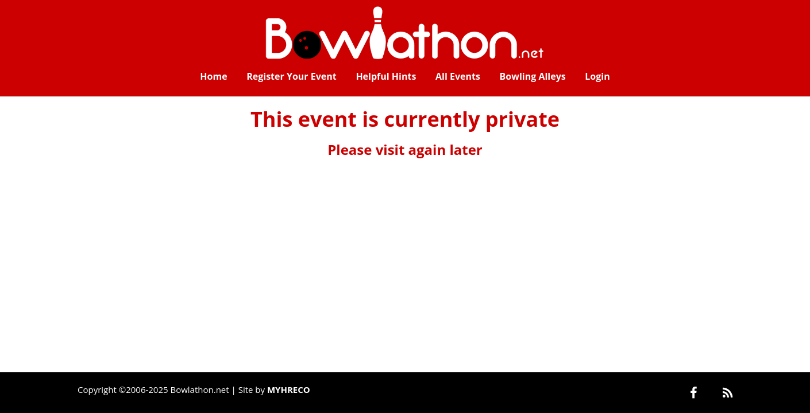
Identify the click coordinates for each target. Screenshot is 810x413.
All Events (457, 76)
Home (213, 76)
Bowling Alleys (533, 76)
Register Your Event (291, 76)
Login (597, 76)
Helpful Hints (386, 76)
